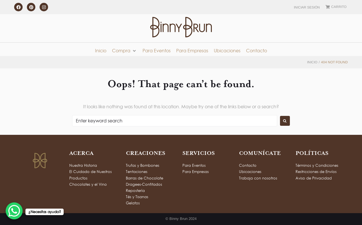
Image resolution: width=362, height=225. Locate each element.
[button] (124, 51)
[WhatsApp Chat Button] (14, 210)
